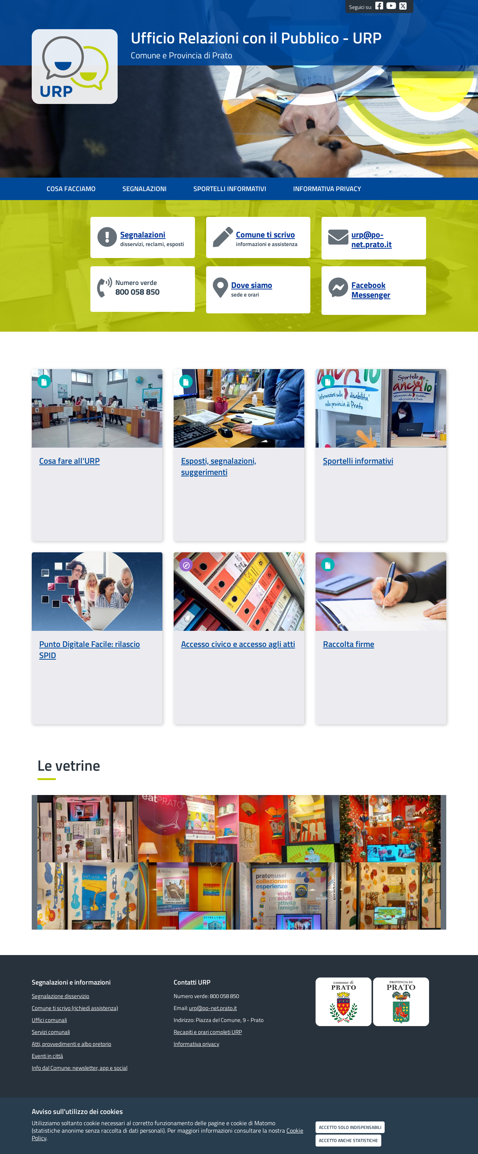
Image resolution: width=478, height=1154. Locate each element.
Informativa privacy (196, 1044)
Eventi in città (47, 1056)
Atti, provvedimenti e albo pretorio (71, 1044)
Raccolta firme (348, 644)
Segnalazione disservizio (60, 996)
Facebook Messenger (370, 290)
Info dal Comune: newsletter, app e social (79, 1068)
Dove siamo (251, 285)
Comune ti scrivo (265, 234)
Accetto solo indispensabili (350, 1127)
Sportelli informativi (358, 460)
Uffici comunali (49, 1020)
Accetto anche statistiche (348, 1140)
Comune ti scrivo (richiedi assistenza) (75, 1008)
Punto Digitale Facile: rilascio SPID (89, 650)
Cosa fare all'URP (69, 460)
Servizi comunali (51, 1032)
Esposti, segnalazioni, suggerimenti (218, 466)
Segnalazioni (142, 234)
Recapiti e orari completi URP (208, 1032)
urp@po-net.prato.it (371, 239)
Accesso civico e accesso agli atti (238, 644)
